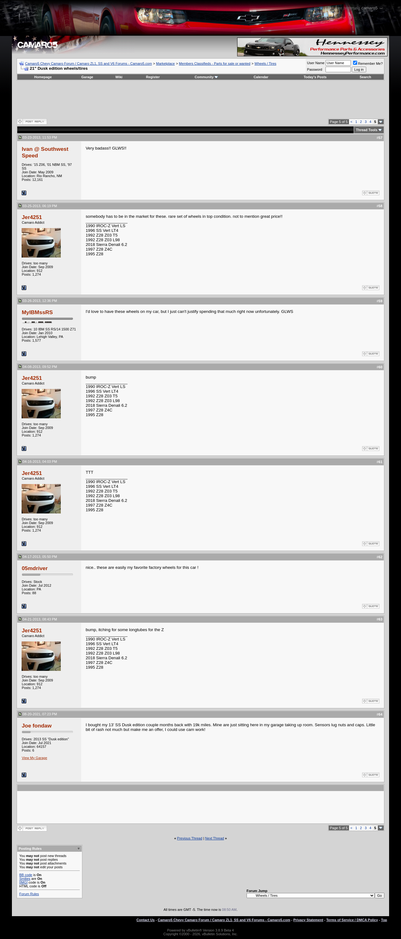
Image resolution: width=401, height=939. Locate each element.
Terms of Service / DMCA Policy (352, 920)
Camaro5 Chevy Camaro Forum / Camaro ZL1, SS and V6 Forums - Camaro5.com (88, 63)
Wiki (118, 77)
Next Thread (214, 838)
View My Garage (34, 758)
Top (384, 920)
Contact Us (146, 920)
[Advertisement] (200, 99)
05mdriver (35, 568)
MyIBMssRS (37, 312)
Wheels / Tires (265, 63)
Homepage (43, 77)
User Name (316, 63)
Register (153, 77)
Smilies (24, 878)
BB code (25, 875)
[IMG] (23, 882)
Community (206, 77)
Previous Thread (189, 838)
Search (365, 77)
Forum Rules (29, 894)
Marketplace (165, 63)
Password (314, 69)
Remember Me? (368, 63)
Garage (87, 77)
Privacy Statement (308, 920)
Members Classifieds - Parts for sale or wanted (214, 63)
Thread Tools (366, 130)
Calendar (260, 77)
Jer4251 (32, 217)
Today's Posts (315, 77)
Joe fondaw (36, 725)
